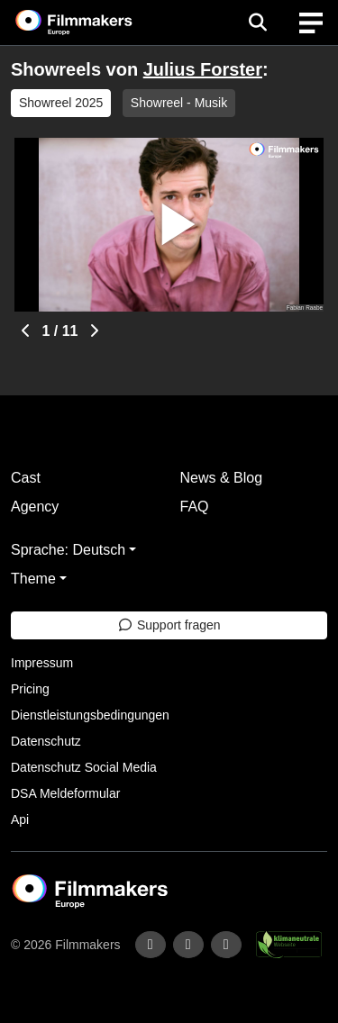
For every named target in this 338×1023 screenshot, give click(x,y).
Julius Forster (202, 69)
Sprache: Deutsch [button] (68, 549)
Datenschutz (46, 741)
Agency (35, 506)
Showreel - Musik (179, 102)
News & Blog (221, 477)
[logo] (95, 22)
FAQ (194, 506)
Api (20, 819)
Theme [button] (33, 578)
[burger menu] (311, 23)
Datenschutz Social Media (84, 767)
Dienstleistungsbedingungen (90, 715)
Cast (26, 477)
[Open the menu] (257, 22)
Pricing (30, 689)
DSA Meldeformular (65, 793)
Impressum (42, 663)
